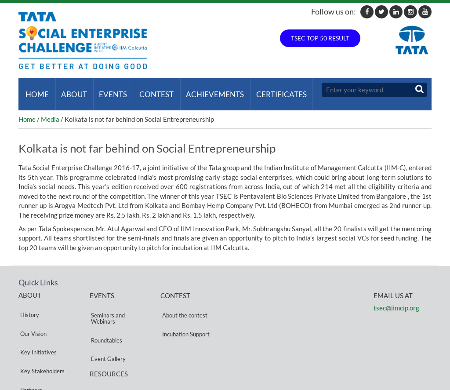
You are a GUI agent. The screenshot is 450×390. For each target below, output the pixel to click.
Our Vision (31, 312)
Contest (150, 90)
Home (35, 90)
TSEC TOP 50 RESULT (320, 38)
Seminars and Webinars (106, 305)
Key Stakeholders (40, 333)
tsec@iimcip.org (396, 299)
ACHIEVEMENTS (207, 90)
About (70, 90)
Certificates (271, 90)
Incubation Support (184, 313)
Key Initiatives (36, 323)
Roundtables (105, 319)
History (27, 302)
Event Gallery (107, 329)
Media (50, 111)
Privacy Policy (107, 355)
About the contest (183, 302)
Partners (29, 344)
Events (108, 90)
